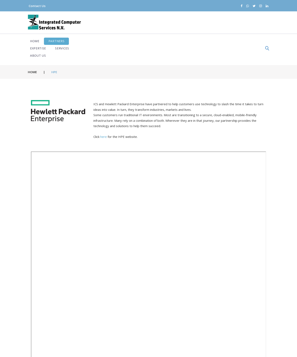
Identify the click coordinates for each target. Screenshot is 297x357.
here (103, 122)
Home (37, 41)
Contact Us (39, 6)
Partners (59, 41)
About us (132, 41)
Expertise (84, 41)
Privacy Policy (149, 350)
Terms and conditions (185, 350)
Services (108, 41)
